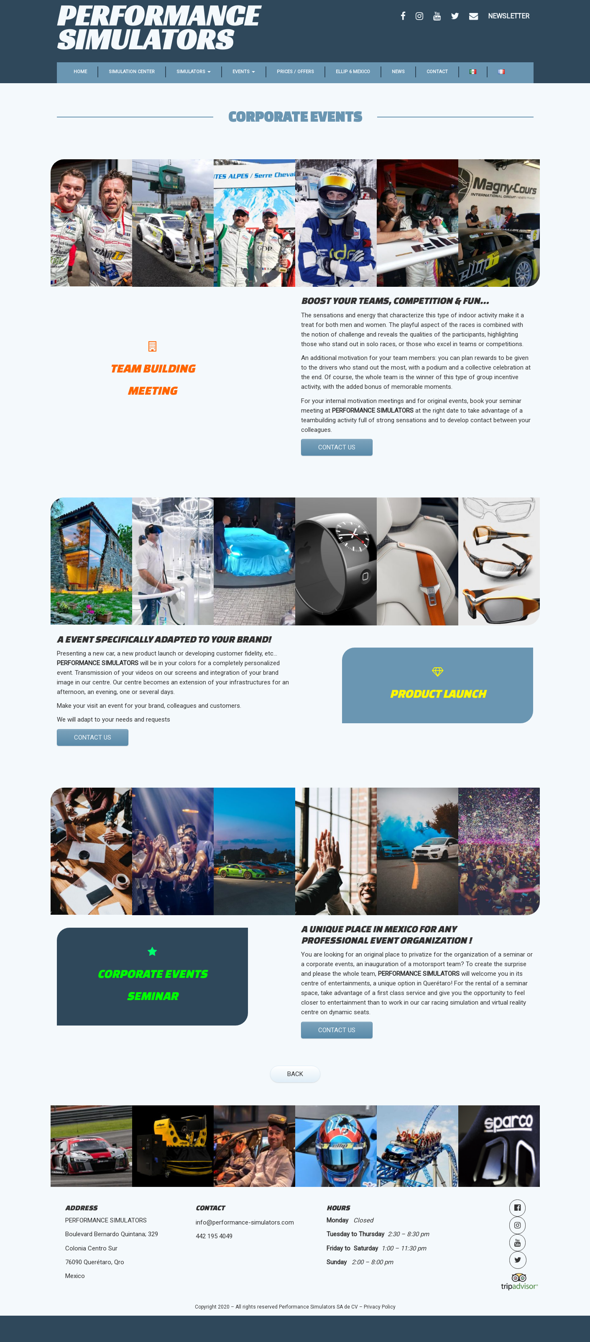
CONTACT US (336, 447)
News (398, 71)
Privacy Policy (380, 1307)
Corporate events (295, 116)
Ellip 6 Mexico (353, 71)
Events (243, 71)
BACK (295, 1074)
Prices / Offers (295, 71)
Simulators (193, 71)
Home (80, 71)
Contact (437, 71)
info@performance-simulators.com (245, 1222)
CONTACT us (92, 737)
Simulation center (132, 71)
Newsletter (508, 16)
